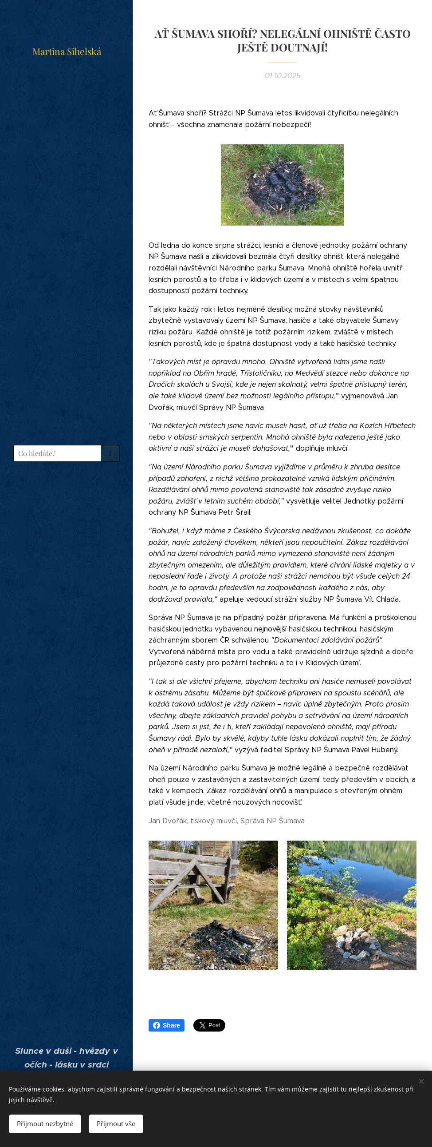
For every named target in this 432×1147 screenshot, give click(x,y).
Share (166, 1025)
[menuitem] (66, 494)
